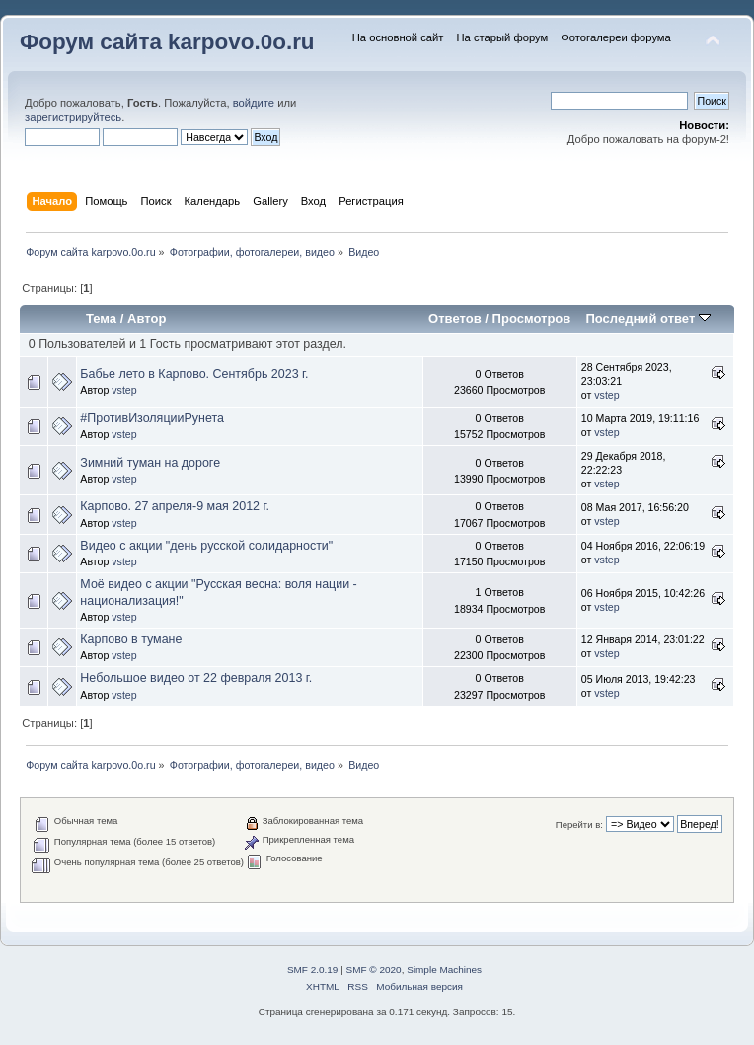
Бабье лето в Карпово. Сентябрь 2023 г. (194, 374)
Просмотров (531, 318)
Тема (101, 318)
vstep (124, 390)
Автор (146, 318)
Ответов (455, 318)
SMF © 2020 (374, 969)
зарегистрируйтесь (73, 117)
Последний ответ (647, 318)
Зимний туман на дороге (150, 463)
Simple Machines (444, 969)
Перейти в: (579, 824)
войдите (253, 103)
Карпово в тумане (131, 639)
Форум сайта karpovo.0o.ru (167, 42)
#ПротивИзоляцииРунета (152, 418)
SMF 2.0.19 (313, 969)
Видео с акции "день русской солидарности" (206, 546)
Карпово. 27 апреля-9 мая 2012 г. (174, 506)
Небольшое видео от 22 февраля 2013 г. (196, 678)
